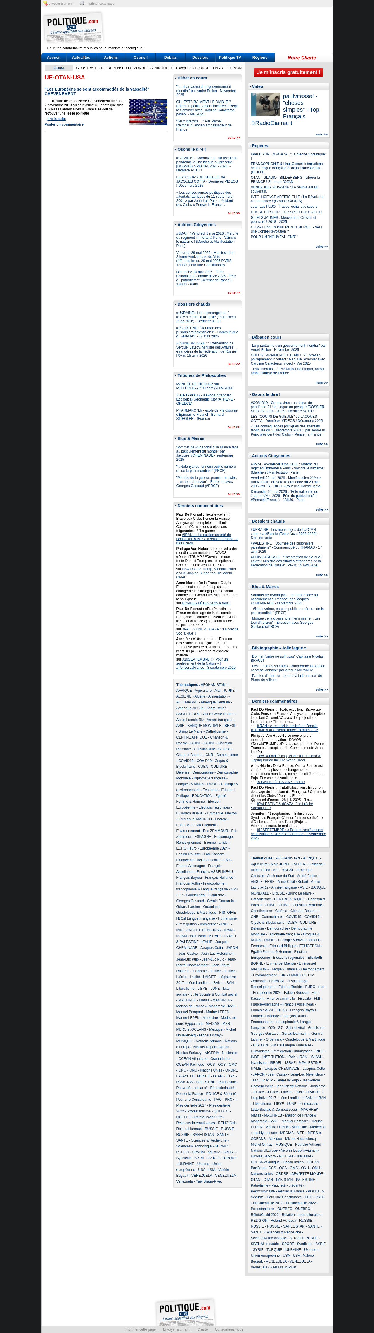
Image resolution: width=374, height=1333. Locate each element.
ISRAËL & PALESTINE (303, 1063)
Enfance (182, 825)
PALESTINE (205, 1082)
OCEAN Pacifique (190, 1064)
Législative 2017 (263, 1098)
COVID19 (186, 761)
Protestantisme (199, 1111)
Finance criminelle (190, 860)
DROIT (212, 784)
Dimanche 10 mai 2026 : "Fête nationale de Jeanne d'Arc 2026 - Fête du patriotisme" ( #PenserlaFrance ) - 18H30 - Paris (206, 278)
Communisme (227, 755)
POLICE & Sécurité (221, 1094)
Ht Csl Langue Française (195, 918)
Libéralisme (185, 989)
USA (201, 1170)
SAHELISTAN (203, 1135)
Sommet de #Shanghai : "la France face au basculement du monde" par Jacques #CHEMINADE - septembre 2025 (207, 453)
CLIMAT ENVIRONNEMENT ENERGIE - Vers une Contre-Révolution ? (286, 229)
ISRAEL (215, 936)
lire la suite (57, 119)
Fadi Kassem (214, 854)
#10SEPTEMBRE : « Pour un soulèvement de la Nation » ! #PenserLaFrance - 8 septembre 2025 (206, 663)
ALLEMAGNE (187, 702)
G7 (181, 895)
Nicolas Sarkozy (189, 1053)
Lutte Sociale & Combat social (214, 994)
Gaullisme (216, 895)
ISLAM (181, 936)
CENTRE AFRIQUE (191, 737)
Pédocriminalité (222, 1088)
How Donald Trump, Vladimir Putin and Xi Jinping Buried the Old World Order (206, 573)
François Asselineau (298, 1004)
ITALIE (207, 942)
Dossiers (200, 57)
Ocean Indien (220, 1059)
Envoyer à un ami (176, 1329)
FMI (227, 860)
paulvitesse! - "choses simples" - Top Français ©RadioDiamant (285, 109)
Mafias (204, 1000)
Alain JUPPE (224, 691)
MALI (232, 1006)
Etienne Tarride (216, 842)
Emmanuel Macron (222, 813)
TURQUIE (230, 1158)
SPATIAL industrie (206, 1152)
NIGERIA (212, 1053)
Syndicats (184, 1158)
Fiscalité (214, 860)
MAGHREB (222, 1000)
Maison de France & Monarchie (200, 1006)
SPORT (229, 1152)
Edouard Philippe (283, 946)
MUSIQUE (184, 1041)
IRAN (228, 930)
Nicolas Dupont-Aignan (211, 1047)
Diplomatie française (210, 778)
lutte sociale (308, 1104)
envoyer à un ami (61, 3)
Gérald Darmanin (220, 901)
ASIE (180, 726)
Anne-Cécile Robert (218, 714)
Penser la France (189, 1094)
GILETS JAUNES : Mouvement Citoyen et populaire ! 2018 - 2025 (283, 220)
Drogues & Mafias (190, 784)
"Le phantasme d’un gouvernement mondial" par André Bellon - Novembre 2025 (206, 91)
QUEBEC (221, 1111)
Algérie (200, 696)
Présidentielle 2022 (301, 1203)
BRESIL (231, 726)
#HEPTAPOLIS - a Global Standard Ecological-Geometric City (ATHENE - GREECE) (205, 399)
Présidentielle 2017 (191, 1105)
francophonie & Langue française (202, 889)
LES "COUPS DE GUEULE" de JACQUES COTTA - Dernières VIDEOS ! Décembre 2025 (207, 181)
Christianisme (204, 749)
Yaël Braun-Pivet (209, 1181)
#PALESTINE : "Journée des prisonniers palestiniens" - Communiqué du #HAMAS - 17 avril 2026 (207, 332)
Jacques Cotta (211, 948)
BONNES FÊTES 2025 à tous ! (206, 603)
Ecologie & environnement (298, 940)
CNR (209, 755)
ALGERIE (184, 696)
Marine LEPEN (217, 1012)
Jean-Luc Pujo (187, 959)
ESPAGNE (203, 837)
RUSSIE (211, 1129)
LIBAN (215, 983)
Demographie (203, 772)
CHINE (195, 743)
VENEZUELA (201, 1175)
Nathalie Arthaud (209, 1041)
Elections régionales (214, 807)
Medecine (210, 1018)
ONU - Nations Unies (205, 1070)
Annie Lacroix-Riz (190, 720)
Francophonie (213, 883)
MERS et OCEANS (191, 1029)
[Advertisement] (223, 28)
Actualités (81, 57)
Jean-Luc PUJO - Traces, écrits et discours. (284, 206)
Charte (202, 1329)
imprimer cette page (100, 3)
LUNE (215, 989)
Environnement (204, 825)
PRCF (230, 1100)
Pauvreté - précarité (191, 1088)
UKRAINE (186, 1164)
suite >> (234, 137)
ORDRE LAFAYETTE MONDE (299, 1174)
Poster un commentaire (64, 124)
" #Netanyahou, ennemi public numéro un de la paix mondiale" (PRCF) (206, 468)
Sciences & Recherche (208, 1140)
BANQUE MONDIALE (205, 726)
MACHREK (187, 1000)
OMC (233, 1064)
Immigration (188, 924)
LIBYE (202, 989)
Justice (215, 971)
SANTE (223, 1135)
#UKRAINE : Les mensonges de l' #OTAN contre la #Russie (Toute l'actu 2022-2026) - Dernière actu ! (206, 317)
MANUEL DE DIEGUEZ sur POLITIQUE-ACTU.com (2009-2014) (204, 386)
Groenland (211, 907)
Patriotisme (227, 1082)
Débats (170, 57)
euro (193, 848)
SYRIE (200, 1158)
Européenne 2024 (214, 848)
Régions (259, 57)
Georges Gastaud (190, 901)
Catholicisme (216, 731)
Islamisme (198, 936)
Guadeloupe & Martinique (196, 913)
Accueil (53, 57)
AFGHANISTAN (213, 685)
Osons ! (141, 57)
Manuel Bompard (189, 1012)
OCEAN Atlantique (193, 1059)
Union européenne (265, 1256)
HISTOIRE (227, 913)
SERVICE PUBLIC (303, 1238)
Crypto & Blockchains (267, 923)
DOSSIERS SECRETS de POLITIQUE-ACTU (286, 212)
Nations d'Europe (264, 1150)
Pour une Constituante (193, 1100)
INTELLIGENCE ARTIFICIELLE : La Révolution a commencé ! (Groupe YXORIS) (288, 199)
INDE (225, 924)
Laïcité (181, 977)
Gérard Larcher (188, 907)
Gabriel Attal (195, 895)
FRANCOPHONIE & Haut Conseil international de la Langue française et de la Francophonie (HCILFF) (287, 168)
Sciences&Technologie (194, 1146)
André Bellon (216, 708)
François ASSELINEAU (215, 872)
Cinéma (224, 749)
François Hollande (219, 878)
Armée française (219, 720)
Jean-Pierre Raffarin (291, 1086)
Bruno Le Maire (190, 731)
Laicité (195, 977)
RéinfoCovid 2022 (208, 1117)
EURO (181, 848)
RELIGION (226, 1123)
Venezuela (184, 1181)
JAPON (232, 948)
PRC (218, 1100)
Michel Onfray (210, 1035)
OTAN (217, 1076)
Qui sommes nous (229, 1329)
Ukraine (203, 1164)
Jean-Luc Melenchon (217, 953)
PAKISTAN (184, 1082)
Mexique (215, 1029)
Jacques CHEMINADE (281, 1069)
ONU (182, 1070)
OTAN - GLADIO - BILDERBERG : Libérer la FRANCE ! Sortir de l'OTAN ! (285, 180)
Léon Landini (197, 983)
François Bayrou (189, 878)
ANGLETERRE (188, 714)
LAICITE (209, 977)
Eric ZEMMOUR (215, 831)
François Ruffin (188, 883)
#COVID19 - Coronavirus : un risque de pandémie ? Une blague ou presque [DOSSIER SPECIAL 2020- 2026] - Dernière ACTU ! (207, 164)
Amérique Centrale (215, 702)
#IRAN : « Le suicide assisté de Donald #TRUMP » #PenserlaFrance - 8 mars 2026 (207, 539)
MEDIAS (212, 1024)
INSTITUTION (199, 930)
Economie (210, 790)
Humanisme (227, 918)
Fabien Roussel (188, 854)
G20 (234, 889)
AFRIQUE (184, 691)
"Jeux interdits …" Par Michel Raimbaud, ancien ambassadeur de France (204, 125)
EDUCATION (202, 796)
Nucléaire (229, 1053)
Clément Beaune (189, 755)
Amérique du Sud (190, 708)
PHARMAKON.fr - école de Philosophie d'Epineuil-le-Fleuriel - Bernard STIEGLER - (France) (207, 414)
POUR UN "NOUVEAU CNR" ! (275, 237)
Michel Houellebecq (300, 1139)
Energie (221, 819)
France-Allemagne (190, 866)
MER (226, 1024)
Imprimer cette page (140, 1329)
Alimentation (218, 696)
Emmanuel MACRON (195, 819)
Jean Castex (188, 953)
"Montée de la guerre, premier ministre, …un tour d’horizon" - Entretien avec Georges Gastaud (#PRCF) (206, 482)
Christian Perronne (307, 905)
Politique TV (230, 57)
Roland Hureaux (189, 1129)
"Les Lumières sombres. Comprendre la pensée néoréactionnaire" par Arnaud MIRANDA (288, 668)
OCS (211, 1064)
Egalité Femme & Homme (271, 952)
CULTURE (219, 767)
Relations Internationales (195, 1123)
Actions (111, 57)
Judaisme (199, 971)
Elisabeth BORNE (190, 813)
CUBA (203, 767)
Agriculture (203, 691)
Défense (183, 772)
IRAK (217, 930)
